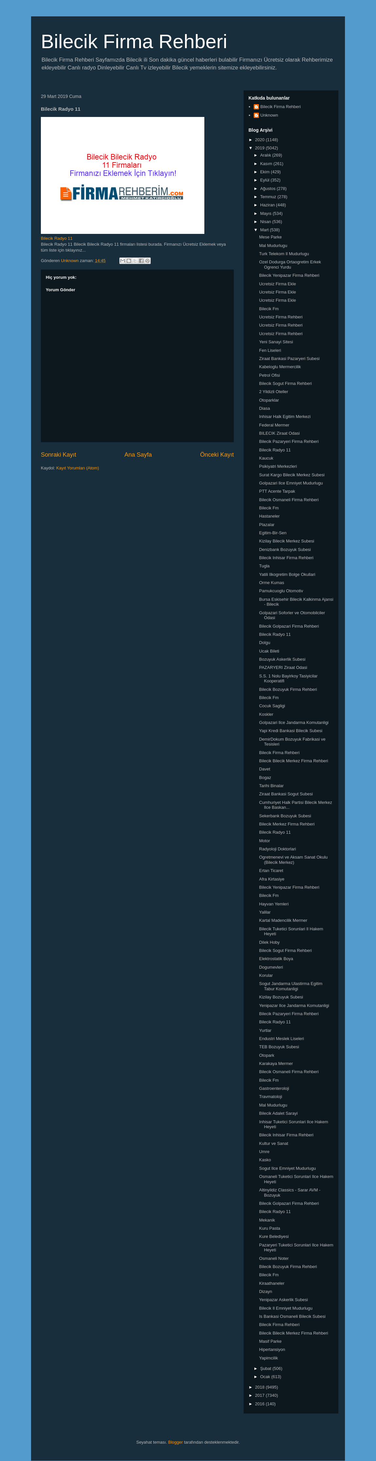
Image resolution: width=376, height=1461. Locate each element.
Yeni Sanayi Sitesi (276, 341)
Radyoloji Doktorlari (277, 848)
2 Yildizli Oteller (273, 391)
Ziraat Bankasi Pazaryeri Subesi (289, 358)
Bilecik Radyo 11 (57, 238)
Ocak (265, 1376)
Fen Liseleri (270, 350)
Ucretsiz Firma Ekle (277, 283)
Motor (264, 840)
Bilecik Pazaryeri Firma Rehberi (288, 441)
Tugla (264, 565)
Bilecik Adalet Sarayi (278, 1113)
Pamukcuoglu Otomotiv (281, 590)
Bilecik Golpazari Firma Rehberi (289, 626)
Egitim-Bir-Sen (272, 532)
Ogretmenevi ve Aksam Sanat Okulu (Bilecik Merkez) (293, 860)
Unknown (269, 115)
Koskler (266, 714)
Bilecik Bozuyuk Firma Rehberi (288, 689)
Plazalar (266, 524)
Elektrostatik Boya (276, 958)
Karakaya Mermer (276, 1063)
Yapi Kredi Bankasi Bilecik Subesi (290, 730)
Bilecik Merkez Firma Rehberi (287, 824)
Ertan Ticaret (271, 870)
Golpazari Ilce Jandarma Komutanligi (293, 722)
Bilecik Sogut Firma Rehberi (285, 383)
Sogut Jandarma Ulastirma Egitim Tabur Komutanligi (290, 986)
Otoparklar (269, 400)
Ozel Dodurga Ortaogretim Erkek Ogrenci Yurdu (290, 264)
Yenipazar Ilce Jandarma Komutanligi (294, 1005)
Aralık (266, 155)
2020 (260, 139)
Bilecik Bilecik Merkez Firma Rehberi (293, 760)
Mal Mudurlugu (273, 245)
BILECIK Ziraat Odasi (279, 433)
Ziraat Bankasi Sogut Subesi (286, 793)
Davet (264, 769)
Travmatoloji (270, 1096)
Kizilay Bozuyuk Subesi (281, 997)
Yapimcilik (268, 1358)
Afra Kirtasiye (271, 879)
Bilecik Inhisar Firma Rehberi (286, 557)
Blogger (175, 1442)
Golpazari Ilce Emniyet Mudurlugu (291, 483)
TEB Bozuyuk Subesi (279, 1046)
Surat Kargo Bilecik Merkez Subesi (291, 474)
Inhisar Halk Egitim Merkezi (285, 416)
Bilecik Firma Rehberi (134, 41)
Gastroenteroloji (274, 1088)
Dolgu (264, 642)
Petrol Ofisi (269, 375)
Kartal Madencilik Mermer (283, 920)
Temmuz (269, 196)
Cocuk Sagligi (272, 705)
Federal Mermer (274, 425)
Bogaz (265, 777)
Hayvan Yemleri (273, 903)
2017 (260, 1395)
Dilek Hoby (269, 942)
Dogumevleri (271, 967)
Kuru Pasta (269, 1228)
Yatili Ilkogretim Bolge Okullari (287, 574)
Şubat (266, 1368)
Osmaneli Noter (273, 1258)
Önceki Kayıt (217, 454)
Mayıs (266, 213)
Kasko (265, 1159)
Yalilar (264, 912)
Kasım (266, 163)
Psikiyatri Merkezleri (278, 466)
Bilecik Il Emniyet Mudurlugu (285, 1308)
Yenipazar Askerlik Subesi (283, 1299)
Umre (264, 1151)
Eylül (265, 180)
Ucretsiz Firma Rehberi (280, 316)
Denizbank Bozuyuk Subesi (285, 549)
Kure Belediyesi (273, 1236)
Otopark (266, 1055)
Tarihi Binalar (271, 785)
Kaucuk (266, 458)
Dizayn (265, 1291)
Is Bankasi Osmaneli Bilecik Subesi (292, 1316)
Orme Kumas (271, 582)
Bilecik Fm (269, 308)
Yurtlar (265, 1030)
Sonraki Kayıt (58, 454)
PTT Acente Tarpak (277, 491)
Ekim (265, 171)
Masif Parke (270, 1341)
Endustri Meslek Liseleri (281, 1038)
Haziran (268, 204)
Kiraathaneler (271, 1283)
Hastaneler (269, 516)
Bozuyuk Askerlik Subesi (282, 659)
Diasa (264, 408)
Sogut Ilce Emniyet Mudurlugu (287, 1168)
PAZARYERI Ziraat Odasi (283, 667)
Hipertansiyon (272, 1349)
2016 (260, 1403)
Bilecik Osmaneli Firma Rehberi (288, 499)
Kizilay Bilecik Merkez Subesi (286, 541)
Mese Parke (270, 237)
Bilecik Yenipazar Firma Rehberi (289, 275)
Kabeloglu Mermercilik (280, 366)
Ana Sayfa (138, 454)
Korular (266, 975)
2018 (260, 1387)
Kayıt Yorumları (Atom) (77, 467)
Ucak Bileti (269, 651)
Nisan (266, 221)
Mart (265, 229)
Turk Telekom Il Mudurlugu (284, 253)
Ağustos (268, 188)
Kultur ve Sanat (273, 1143)
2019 (260, 147)
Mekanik (267, 1220)
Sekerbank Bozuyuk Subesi (285, 815)
